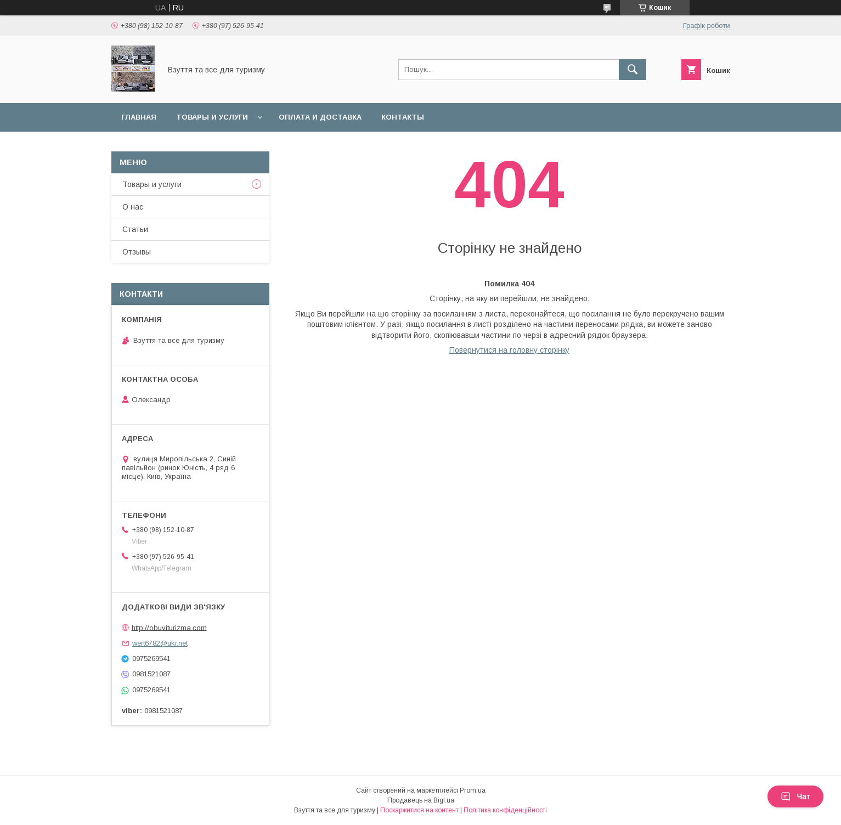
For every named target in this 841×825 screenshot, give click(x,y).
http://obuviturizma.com (169, 627)
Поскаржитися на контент (419, 810)
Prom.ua (473, 790)
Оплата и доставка (320, 117)
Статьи (135, 229)
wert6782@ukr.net (160, 643)
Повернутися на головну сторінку (509, 350)
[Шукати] (632, 69)
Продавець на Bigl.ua (420, 800)
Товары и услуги (212, 117)
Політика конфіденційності (505, 810)
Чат (795, 796)
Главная (138, 117)
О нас (132, 206)
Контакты (402, 117)
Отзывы (136, 251)
